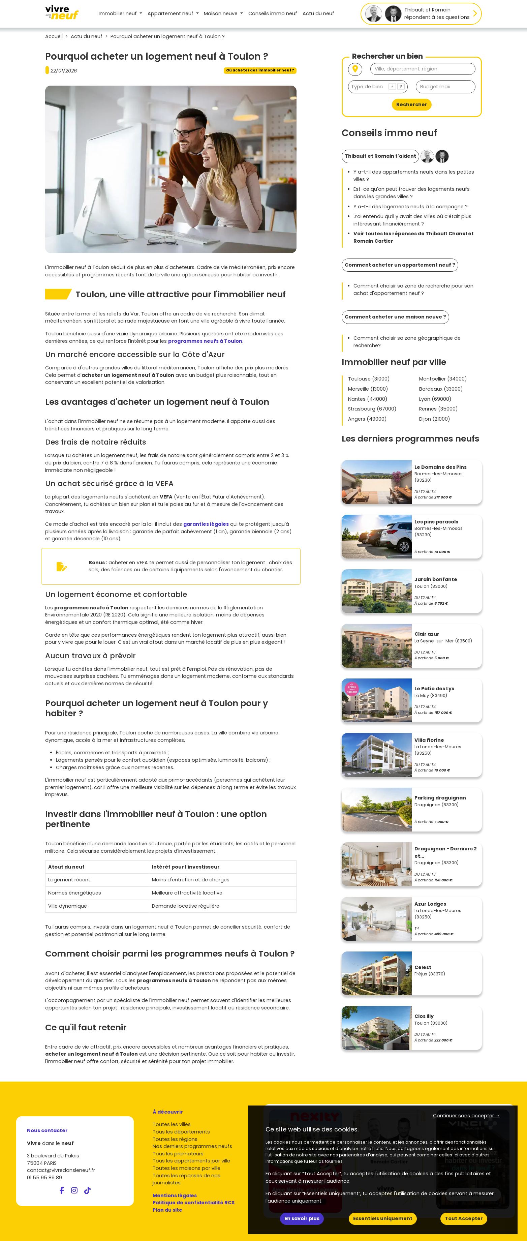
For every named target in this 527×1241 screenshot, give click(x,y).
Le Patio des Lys (434, 688)
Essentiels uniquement (382, 1218)
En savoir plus (301, 1218)
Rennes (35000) (438, 408)
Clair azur (426, 634)
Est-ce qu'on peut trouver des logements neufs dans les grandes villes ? (411, 193)
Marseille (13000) (368, 389)
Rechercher (411, 104)
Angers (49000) (367, 419)
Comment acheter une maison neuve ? (395, 316)
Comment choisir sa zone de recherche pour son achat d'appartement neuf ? (413, 289)
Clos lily (424, 1016)
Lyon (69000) (435, 399)
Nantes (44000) (368, 399)
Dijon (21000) (434, 419)
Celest (422, 967)
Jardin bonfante (435, 579)
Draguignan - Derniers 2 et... (445, 852)
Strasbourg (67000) (372, 408)
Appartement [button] (171, 13)
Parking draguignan (440, 797)
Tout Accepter (464, 1218)
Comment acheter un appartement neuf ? (400, 265)
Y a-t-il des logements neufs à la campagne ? (410, 206)
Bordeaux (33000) (441, 389)
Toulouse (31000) (369, 378)
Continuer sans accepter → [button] (466, 1115)
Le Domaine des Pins (440, 467)
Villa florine (429, 740)
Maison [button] (221, 13)
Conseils (272, 13)
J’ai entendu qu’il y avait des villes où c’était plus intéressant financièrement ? (412, 220)
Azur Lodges (430, 904)
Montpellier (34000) (443, 378)
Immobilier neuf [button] (118, 13)
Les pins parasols (436, 521)
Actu (318, 13)
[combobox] (378, 86)
